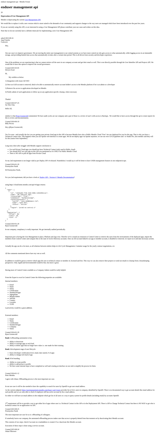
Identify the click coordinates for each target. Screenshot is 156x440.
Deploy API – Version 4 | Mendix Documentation (57, 177)
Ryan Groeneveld (22, 116)
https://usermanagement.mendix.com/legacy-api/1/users (41, 397)
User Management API (33, 20)
